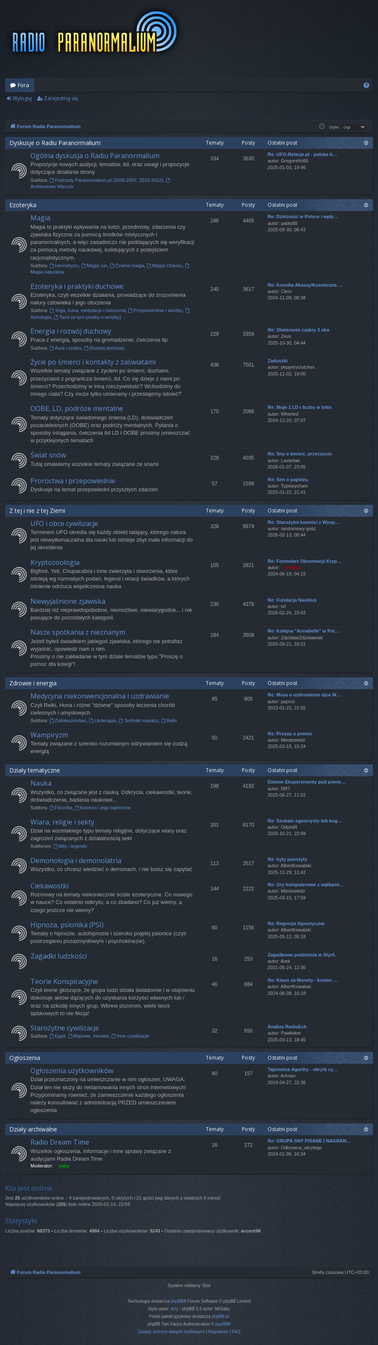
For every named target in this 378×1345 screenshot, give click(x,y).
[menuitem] (366, 85)
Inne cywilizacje (130, 1035)
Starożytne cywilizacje (64, 1028)
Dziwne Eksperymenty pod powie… (307, 781)
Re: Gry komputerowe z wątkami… (306, 884)
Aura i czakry (65, 348)
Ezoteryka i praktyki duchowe (76, 286)
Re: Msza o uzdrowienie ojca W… (304, 694)
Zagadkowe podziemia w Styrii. (302, 954)
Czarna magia (127, 265)
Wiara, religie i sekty (62, 822)
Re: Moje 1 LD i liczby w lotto (299, 407)
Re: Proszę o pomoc (290, 733)
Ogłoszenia (24, 1058)
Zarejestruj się (61, 98)
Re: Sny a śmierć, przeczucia (299, 453)
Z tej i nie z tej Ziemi (37, 511)
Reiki (169, 720)
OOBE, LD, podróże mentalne (76, 408)
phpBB (177, 1301)
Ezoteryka (22, 205)
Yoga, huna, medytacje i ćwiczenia (87, 310)
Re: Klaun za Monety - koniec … (303, 980)
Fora (23, 85)
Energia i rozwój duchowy (70, 331)
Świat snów (48, 455)
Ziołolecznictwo (67, 720)
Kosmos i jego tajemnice (103, 807)
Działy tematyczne (34, 770)
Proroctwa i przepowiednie (72, 480)
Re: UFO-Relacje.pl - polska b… (302, 154)
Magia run (94, 265)
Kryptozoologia (54, 562)
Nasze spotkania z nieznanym (77, 632)
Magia (40, 217)
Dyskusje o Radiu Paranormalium (55, 143)
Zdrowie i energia (33, 683)
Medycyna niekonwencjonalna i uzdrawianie (99, 696)
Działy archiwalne (33, 1129)
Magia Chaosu (164, 265)
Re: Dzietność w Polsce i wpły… (303, 216)
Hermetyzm (64, 265)
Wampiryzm (49, 735)
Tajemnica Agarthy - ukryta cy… (303, 1069)
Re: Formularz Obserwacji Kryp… (305, 561)
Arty (174, 1309)
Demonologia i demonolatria (75, 860)
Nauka (41, 783)
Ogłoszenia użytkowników (71, 1070)
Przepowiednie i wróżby (155, 310)
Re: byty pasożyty (287, 859)
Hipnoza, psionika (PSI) (67, 924)
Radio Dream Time (59, 1142)
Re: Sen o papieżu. (288, 479)
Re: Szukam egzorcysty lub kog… (305, 820)
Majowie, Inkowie (88, 1035)
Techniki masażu (139, 720)
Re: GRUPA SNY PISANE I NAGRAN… (309, 1140)
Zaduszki (278, 360)
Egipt (57, 1035)
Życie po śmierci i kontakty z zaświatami (93, 362)
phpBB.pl (220, 1316)
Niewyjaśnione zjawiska (67, 601)
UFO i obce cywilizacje (64, 523)
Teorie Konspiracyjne (64, 981)
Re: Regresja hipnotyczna (296, 923)
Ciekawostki (49, 885)
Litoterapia (102, 720)
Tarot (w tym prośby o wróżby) (87, 317)
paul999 (223, 1324)
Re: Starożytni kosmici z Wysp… (304, 522)
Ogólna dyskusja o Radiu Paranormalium (94, 155)
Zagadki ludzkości (58, 956)
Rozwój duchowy (104, 348)
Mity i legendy (70, 846)
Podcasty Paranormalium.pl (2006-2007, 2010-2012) (106, 180)
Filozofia (60, 807)
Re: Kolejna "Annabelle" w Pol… (303, 630)
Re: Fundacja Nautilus (292, 600)
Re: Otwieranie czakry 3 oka (298, 329)
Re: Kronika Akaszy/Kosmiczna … (305, 285)
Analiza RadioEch (287, 1026)
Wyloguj (22, 98)
